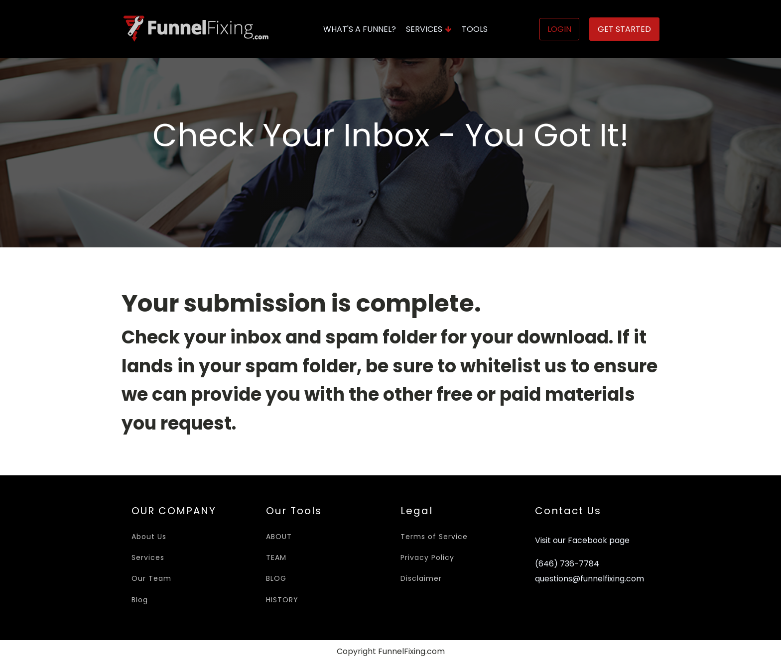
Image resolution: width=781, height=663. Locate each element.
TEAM (276, 557)
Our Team (151, 578)
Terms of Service (434, 537)
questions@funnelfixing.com (589, 578)
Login (559, 29)
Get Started (624, 29)
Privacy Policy (427, 557)
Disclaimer (421, 578)
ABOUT (279, 537)
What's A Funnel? (359, 29)
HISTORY (282, 600)
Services (429, 29)
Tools (475, 29)
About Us (148, 537)
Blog (139, 600)
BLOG (276, 578)
